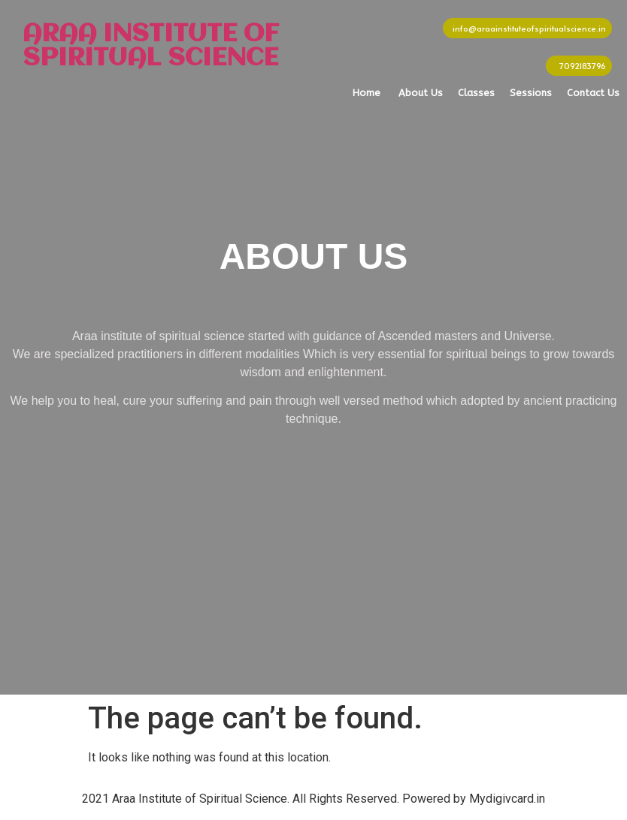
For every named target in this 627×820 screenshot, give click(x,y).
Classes (476, 92)
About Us (420, 92)
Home (366, 92)
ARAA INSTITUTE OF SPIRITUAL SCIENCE (151, 46)
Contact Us (593, 92)
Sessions (531, 92)
